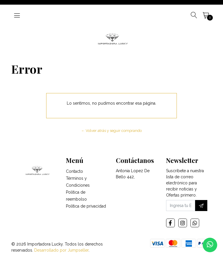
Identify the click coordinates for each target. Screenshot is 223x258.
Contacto (74, 171)
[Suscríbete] (201, 205)
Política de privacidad (86, 206)
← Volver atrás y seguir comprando (111, 130)
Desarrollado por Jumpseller (61, 250)
